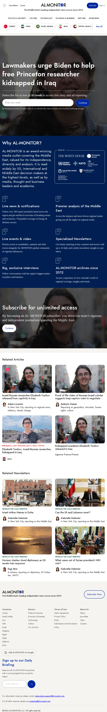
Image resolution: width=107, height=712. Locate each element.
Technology (46, 18)
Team (82, 620)
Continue (9, 328)
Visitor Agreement (61, 613)
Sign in (102, 5)
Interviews (94, 18)
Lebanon (5, 641)
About (82, 613)
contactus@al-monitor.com (39, 701)
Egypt (4, 634)
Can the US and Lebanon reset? (72, 512)
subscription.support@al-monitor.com (50, 696)
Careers (83, 623)
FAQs (56, 620)
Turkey (5, 613)
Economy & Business (65, 18)
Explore (82, 18)
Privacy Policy (59, 616)
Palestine (5, 631)
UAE (4, 623)
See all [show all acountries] (99, 26)
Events (22, 5)
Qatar (4, 638)
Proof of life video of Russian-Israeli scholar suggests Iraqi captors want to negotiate (79, 397)
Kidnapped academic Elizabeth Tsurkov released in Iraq (77, 447)
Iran (3, 620)
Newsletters (13, 5)
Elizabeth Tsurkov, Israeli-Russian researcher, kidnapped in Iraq (26, 450)
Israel (4, 627)
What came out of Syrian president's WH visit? (77, 561)
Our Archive (33, 627)
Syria (4, 645)
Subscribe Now (94, 594)
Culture (33, 18)
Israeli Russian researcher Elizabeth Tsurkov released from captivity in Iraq (26, 397)
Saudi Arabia (7, 616)
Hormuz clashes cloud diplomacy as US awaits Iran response (24, 561)
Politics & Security (17, 18)
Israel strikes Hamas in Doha (17, 512)
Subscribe (92, 5)
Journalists (84, 616)
